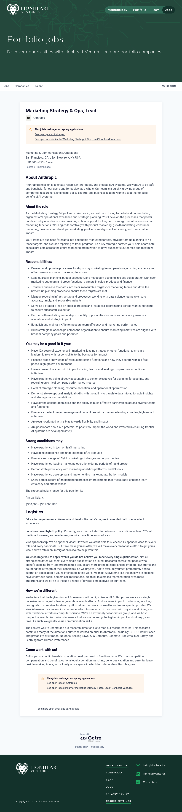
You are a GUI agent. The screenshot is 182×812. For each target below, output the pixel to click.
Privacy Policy (117, 794)
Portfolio (139, 10)
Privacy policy (81, 747)
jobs (6, 86)
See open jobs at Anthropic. (50, 134)
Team (155, 10)
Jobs (168, 10)
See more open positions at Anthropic (58, 708)
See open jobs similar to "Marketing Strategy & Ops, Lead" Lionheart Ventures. (78, 139)
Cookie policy (97, 747)
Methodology (117, 10)
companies (22, 86)
